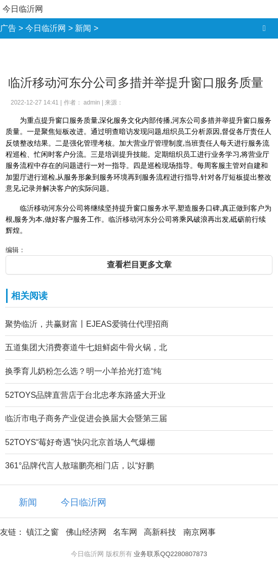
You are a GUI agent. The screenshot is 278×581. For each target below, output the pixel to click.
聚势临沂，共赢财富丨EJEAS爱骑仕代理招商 (87, 324)
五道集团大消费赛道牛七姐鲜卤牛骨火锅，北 (86, 347)
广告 (8, 28)
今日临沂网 (23, 9)
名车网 (125, 532)
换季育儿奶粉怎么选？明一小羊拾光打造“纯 (83, 371)
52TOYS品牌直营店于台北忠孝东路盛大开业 (85, 395)
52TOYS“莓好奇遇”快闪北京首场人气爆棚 (80, 442)
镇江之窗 (42, 532)
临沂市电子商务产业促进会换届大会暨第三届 (86, 418)
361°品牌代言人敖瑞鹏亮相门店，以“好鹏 (79, 465)
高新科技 (160, 532)
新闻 (83, 28)
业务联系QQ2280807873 (170, 554)
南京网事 (199, 532)
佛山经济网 (86, 532)
